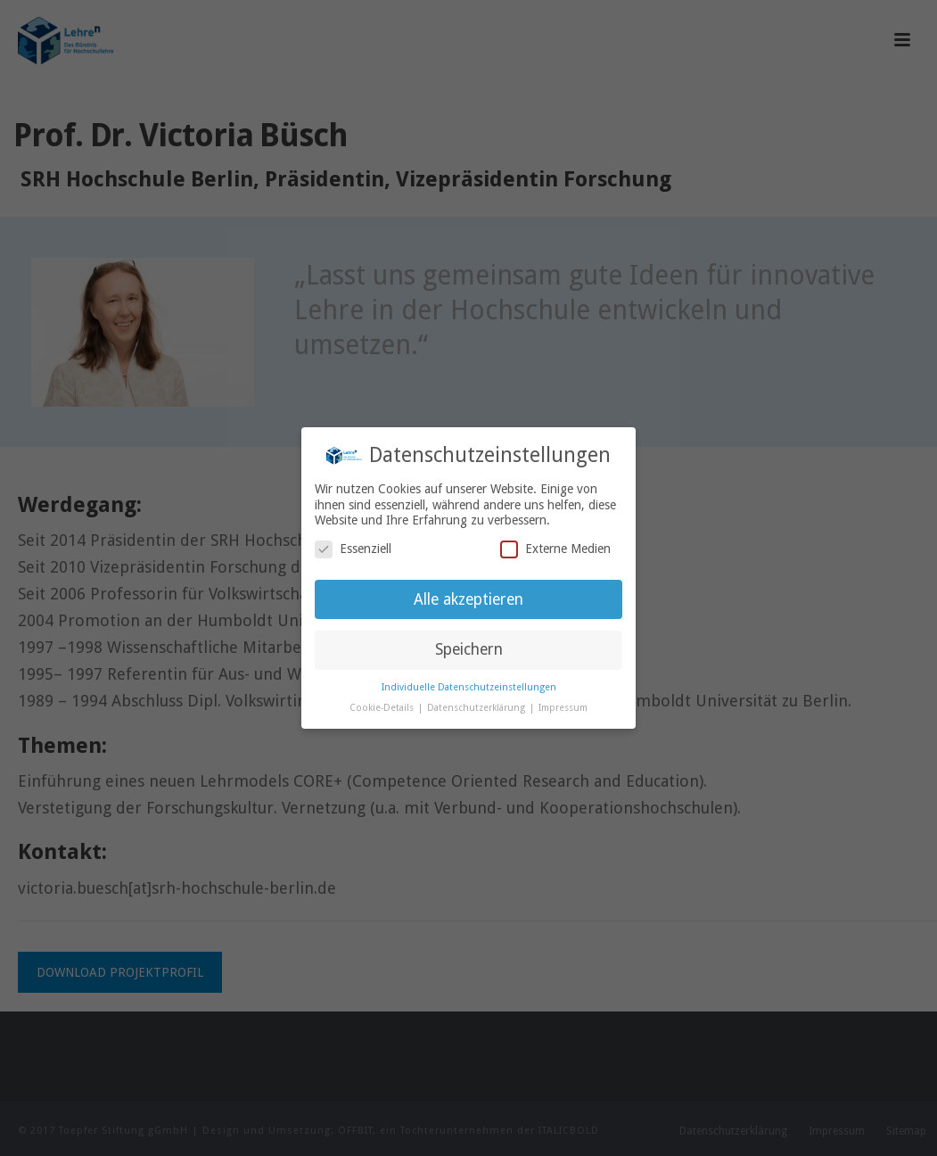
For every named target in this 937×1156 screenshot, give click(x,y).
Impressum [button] (563, 708)
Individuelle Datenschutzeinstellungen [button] (469, 687)
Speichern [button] (469, 649)
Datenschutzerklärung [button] (477, 708)
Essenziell (353, 549)
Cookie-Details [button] (382, 708)
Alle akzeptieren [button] (468, 599)
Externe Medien (555, 549)
